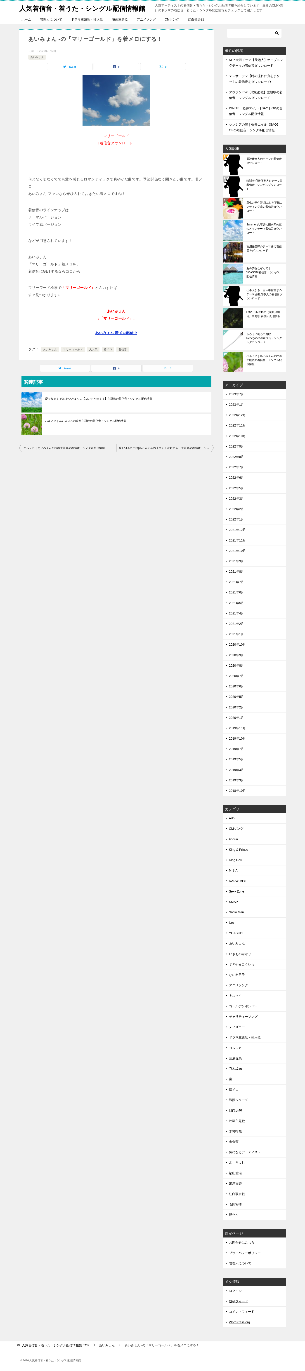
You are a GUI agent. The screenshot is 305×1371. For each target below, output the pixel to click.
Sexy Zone (236, 891)
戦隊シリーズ (238, 1100)
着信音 (122, 349)
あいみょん (37, 57)
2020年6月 (236, 686)
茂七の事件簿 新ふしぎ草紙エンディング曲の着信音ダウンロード (264, 206)
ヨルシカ (235, 1048)
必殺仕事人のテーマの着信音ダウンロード (264, 160)
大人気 (93, 349)
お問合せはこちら (241, 1242)
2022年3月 (236, 498)
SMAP (233, 902)
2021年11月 (237, 540)
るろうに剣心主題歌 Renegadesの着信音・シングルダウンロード (264, 338)
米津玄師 (235, 1183)
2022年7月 (236, 467)
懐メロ (234, 1089)
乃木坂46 (235, 1069)
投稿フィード (238, 1301)
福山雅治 (235, 1173)
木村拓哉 (235, 1131)
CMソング (172, 19)
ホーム (26, 19)
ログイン (235, 1291)
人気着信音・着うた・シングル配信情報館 (84, 8)
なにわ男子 (237, 975)
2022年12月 (237, 415)
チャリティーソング (243, 1016)
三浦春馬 (235, 1058)
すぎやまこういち (241, 964)
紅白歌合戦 (196, 19)
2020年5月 (236, 696)
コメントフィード (241, 1311)
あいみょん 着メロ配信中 (116, 333)
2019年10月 (237, 738)
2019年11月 (237, 728)
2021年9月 (236, 561)
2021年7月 (236, 582)
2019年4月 (236, 770)
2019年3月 (236, 780)
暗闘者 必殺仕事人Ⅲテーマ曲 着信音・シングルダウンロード (264, 184)
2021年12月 (237, 530)
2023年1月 (236, 404)
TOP (55, 1345)
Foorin (233, 839)
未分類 (234, 1142)
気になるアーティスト (245, 1152)
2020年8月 (236, 665)
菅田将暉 (235, 1204)
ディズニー (237, 1027)
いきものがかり (240, 954)
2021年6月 (236, 592)
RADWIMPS (237, 881)
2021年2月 (236, 624)
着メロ (108, 349)
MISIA (233, 870)
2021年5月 (236, 603)
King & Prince (238, 849)
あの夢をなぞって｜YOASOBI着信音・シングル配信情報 (263, 272)
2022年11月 (237, 425)
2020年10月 (237, 644)
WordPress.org (239, 1322)
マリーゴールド (73, 349)
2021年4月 (236, 613)
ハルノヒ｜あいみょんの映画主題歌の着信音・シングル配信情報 (86, 420)
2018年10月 (237, 790)
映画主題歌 (120, 19)
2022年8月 (236, 457)
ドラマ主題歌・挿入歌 (87, 19)
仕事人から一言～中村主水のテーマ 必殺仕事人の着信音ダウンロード (264, 294)
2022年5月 (236, 488)
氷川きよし (237, 1162)
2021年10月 (237, 551)
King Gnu (235, 860)
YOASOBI (236, 933)
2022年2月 (236, 509)
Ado (232, 818)
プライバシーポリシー (245, 1253)
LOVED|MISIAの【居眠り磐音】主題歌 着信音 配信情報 (263, 314)
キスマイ (235, 995)
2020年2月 (236, 707)
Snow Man (236, 912)
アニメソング (146, 19)
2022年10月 (237, 436)
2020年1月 (236, 717)
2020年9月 (236, 655)
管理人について (51, 19)
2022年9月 (236, 446)
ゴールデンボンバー (243, 1006)
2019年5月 (236, 759)
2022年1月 (236, 519)
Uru (231, 922)
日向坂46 (235, 1110)
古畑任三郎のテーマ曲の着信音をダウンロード (264, 248)
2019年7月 (236, 749)
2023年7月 (236, 394)
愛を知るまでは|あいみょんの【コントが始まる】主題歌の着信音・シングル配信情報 (99, 398)
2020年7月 (236, 676)
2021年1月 (236, 634)
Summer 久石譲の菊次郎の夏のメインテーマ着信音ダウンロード (264, 228)
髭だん (234, 1214)
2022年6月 (236, 477)
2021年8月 (236, 571)
